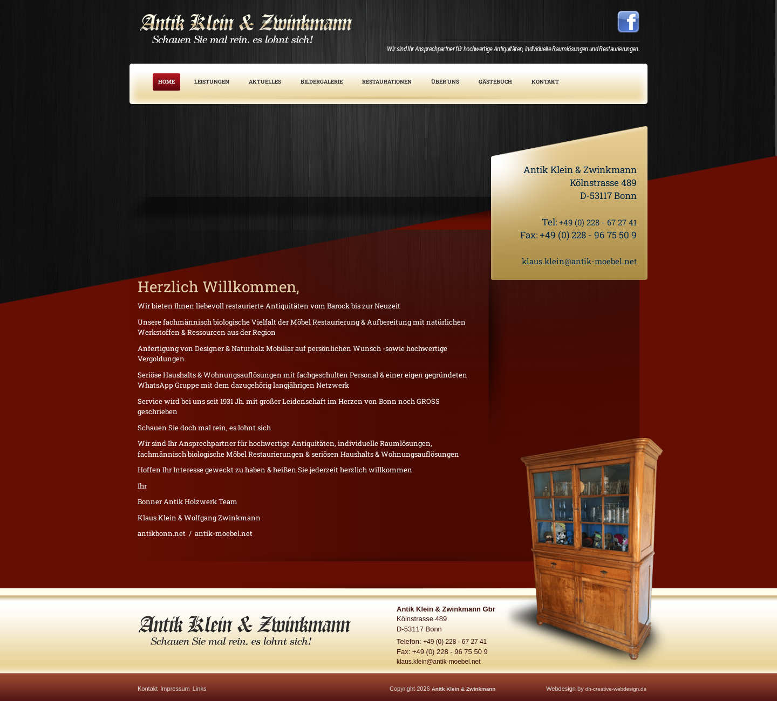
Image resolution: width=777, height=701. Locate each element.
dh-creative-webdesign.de (612, 688)
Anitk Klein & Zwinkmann (467, 688)
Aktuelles (265, 81)
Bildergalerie (322, 81)
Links (200, 688)
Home (166, 81)
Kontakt (545, 81)
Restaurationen (387, 81)
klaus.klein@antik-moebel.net (572, 261)
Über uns (445, 81)
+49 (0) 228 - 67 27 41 (593, 222)
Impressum (174, 688)
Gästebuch (495, 81)
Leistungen (211, 81)
